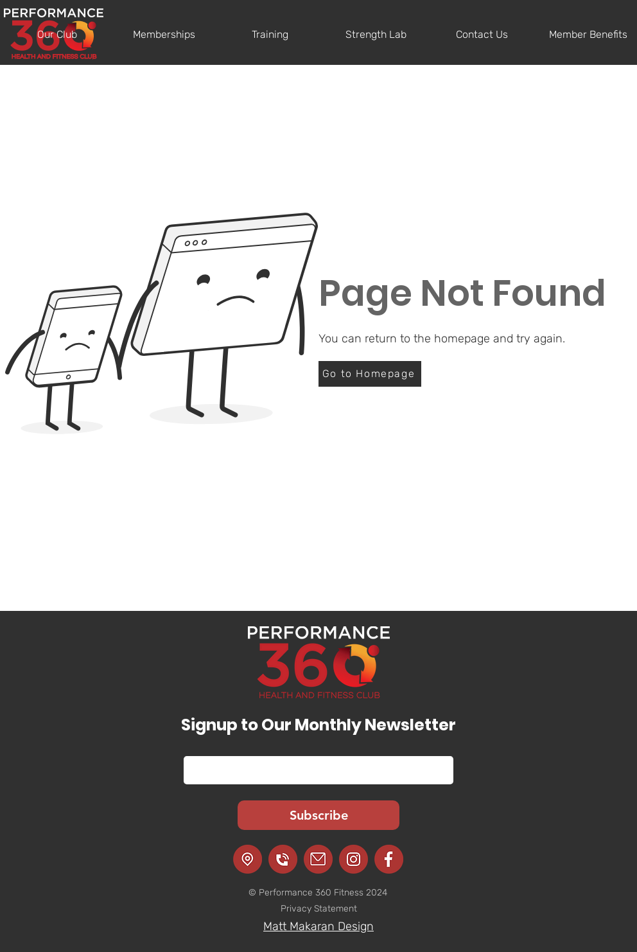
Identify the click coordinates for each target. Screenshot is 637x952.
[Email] (314, 770)
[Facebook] (388, 859)
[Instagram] (353, 859)
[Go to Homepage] (369, 374)
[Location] (247, 859)
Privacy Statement (319, 908)
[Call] (282, 859)
